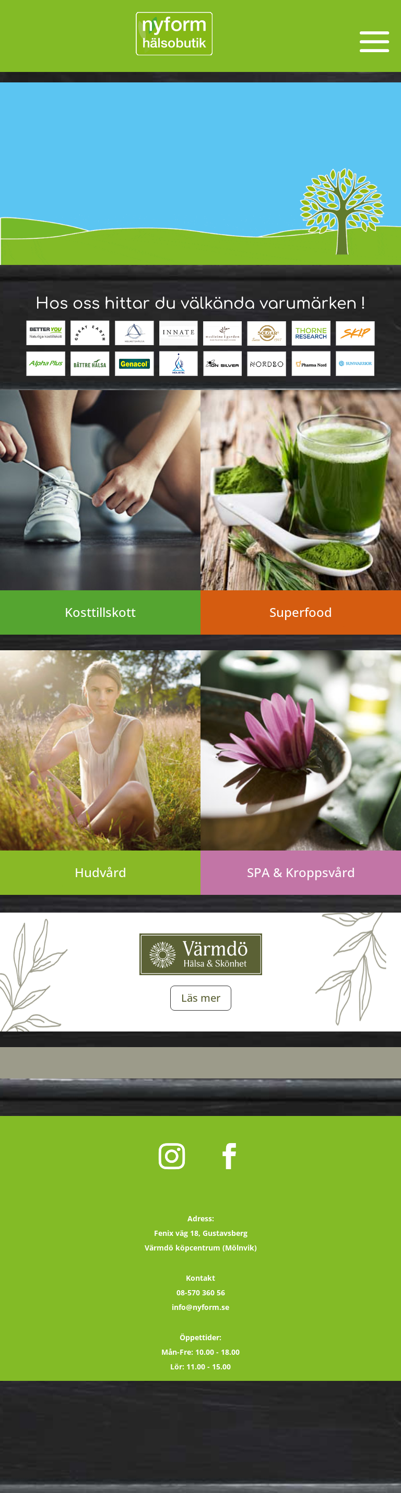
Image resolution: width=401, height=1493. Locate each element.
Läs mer (200, 998)
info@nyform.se (200, 1307)
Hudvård (100, 872)
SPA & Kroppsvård (301, 872)
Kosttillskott (100, 612)
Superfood (300, 612)
